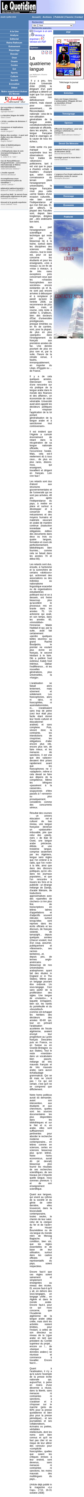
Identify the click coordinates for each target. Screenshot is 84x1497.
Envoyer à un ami (43, 31)
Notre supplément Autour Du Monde (14, 92)
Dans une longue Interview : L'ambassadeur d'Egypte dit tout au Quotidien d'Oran (68, 101)
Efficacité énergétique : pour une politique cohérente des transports (68, 131)
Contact (79, 17)
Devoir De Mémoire (68, 143)
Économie (68, 205)
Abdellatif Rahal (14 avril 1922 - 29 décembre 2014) (67, 151)
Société (14, 80)
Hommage (68, 196)
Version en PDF (38, 41)
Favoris (69, 17)
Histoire (69, 187)
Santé (69, 168)
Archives (47, 17)
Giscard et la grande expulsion (13, 202)
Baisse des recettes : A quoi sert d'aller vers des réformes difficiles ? (14, 137)
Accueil (36, 17)
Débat (14, 87)
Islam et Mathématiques (11, 145)
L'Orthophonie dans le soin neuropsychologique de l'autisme (12, 153)
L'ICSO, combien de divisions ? (14, 121)
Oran (14, 57)
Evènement (14, 46)
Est (14, 69)
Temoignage (68, 114)
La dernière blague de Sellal (12, 115)
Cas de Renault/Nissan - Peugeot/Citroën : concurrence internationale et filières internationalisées (14, 164)
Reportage (14, 50)
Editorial (14, 39)
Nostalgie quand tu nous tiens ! (67, 158)
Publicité (59, 17)
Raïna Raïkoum (14, 42)
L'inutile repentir (7, 173)
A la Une (14, 31)
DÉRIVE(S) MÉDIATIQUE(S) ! (12, 188)
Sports (14, 72)
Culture (14, 76)
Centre (14, 65)
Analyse (14, 35)
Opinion (34, 47)
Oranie (14, 61)
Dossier (14, 54)
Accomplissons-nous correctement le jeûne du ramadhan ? (11, 181)
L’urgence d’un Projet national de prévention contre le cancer (68, 175)
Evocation (14, 84)
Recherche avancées (41, 28)
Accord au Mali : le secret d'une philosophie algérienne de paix (14, 195)
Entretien (68, 93)
